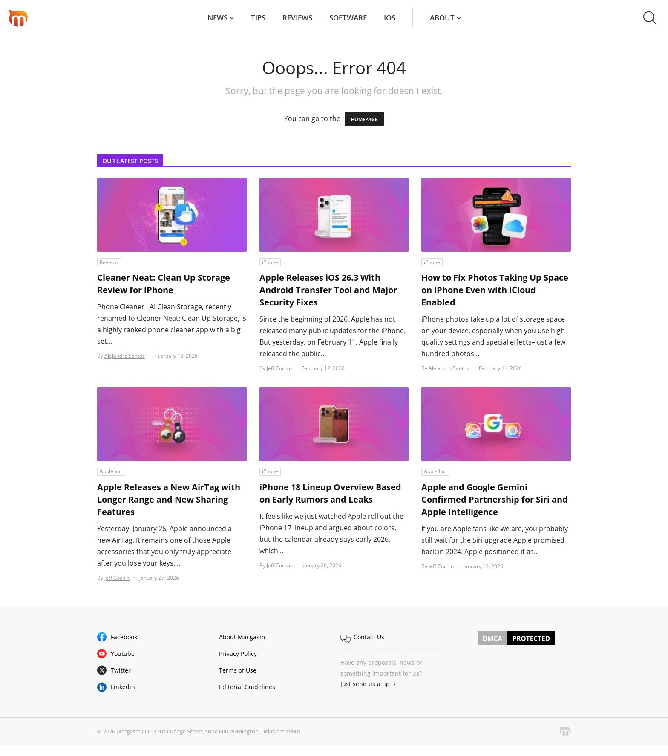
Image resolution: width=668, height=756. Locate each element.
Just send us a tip (365, 684)
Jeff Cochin (279, 368)
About (442, 18)
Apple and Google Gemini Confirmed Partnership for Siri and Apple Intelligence (494, 499)
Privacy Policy (238, 654)
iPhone (270, 262)
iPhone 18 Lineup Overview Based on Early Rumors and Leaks (330, 493)
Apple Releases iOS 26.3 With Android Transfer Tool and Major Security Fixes (328, 290)
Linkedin (123, 687)
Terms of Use (237, 670)
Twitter (121, 670)
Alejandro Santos (124, 355)
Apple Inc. (111, 471)
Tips (258, 18)
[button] (650, 18)
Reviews (297, 18)
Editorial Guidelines (247, 687)
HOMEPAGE (364, 119)
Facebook (124, 637)
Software (348, 18)
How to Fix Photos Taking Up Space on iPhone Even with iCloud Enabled (494, 290)
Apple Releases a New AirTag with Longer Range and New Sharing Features (168, 499)
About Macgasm (242, 637)
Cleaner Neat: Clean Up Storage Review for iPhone (163, 284)
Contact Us (369, 637)
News (217, 18)
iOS (389, 18)
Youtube (123, 654)
